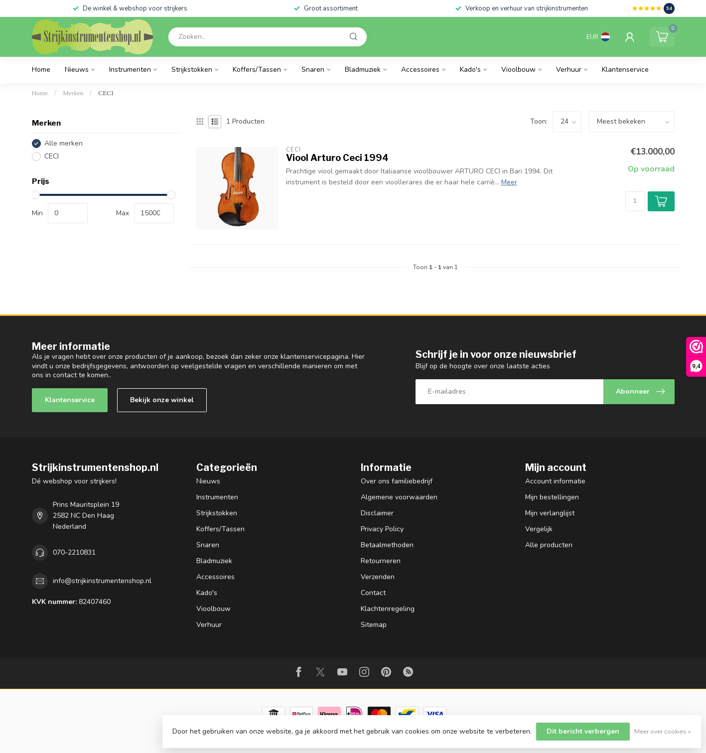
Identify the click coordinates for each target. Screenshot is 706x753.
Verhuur (568, 69)
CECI (105, 93)
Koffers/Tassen (257, 69)
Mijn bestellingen (552, 497)
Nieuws (77, 69)
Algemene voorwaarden (399, 497)
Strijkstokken (191, 69)
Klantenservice (625, 69)
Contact (373, 593)
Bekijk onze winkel (162, 400)
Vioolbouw (518, 69)
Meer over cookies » (662, 731)
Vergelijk (539, 529)
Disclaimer (377, 513)
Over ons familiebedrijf (396, 481)
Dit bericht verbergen (583, 731)
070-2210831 (74, 552)
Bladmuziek (363, 69)
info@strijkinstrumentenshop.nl (102, 581)
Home (41, 69)
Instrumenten (130, 69)
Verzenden (378, 577)
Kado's (470, 69)
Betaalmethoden (387, 545)
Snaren (312, 69)
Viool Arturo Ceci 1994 (337, 157)
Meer (509, 182)
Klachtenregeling (388, 608)
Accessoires (420, 69)
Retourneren (381, 561)
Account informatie (555, 481)
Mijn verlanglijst (549, 513)
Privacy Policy (382, 529)
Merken (73, 93)
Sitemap (374, 624)
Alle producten (548, 545)
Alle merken (63, 143)
